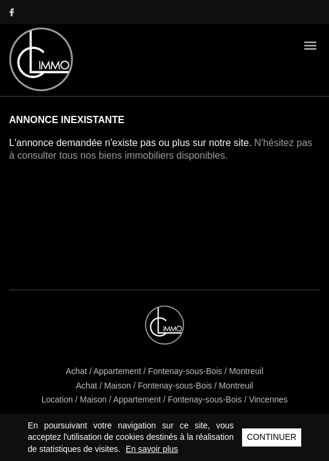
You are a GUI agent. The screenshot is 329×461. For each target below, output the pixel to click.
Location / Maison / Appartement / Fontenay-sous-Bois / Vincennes (165, 399)
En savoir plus (152, 449)
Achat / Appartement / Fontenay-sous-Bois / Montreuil (164, 371)
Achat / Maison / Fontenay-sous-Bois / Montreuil (165, 385)
